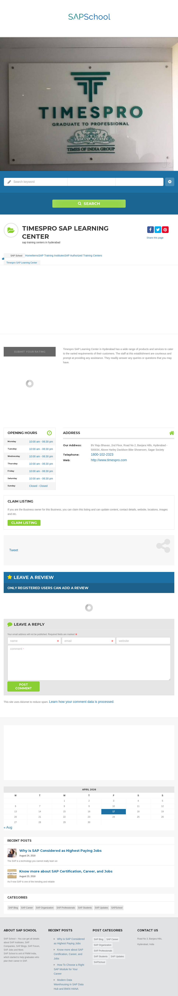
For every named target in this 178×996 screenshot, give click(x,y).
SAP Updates (101, 900)
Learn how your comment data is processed (74, 696)
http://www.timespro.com (105, 456)
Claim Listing (21, 519)
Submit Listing (167, 986)
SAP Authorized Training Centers (95, 253)
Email (88, 636)
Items (42, 253)
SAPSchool (117, 900)
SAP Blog (13, 900)
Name (34, 636)
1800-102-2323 (99, 450)
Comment (17, 644)
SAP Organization (44, 900)
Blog (153, 986)
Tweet (12, 546)
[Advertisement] (89, 295)
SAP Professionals (66, 900)
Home (31, 253)
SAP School (30, 986)
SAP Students (85, 900)
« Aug (7, 820)
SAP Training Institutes (62, 253)
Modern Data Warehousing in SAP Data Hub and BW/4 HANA (68, 963)
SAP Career (27, 900)
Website (124, 636)
